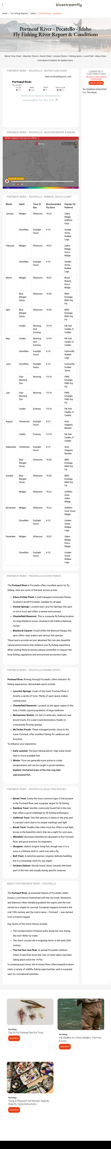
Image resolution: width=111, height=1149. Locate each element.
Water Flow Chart (13, 56)
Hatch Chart (46, 56)
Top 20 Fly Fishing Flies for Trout (25, 1032)
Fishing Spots (75, 56)
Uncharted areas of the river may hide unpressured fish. (37, 772)
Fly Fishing (12, 1029)
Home (4, 14)
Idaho (33, 14)
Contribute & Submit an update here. (56, 60)
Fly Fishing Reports (19, 14)
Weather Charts (30, 56)
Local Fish (89, 56)
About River (100, 56)
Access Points (60, 56)
